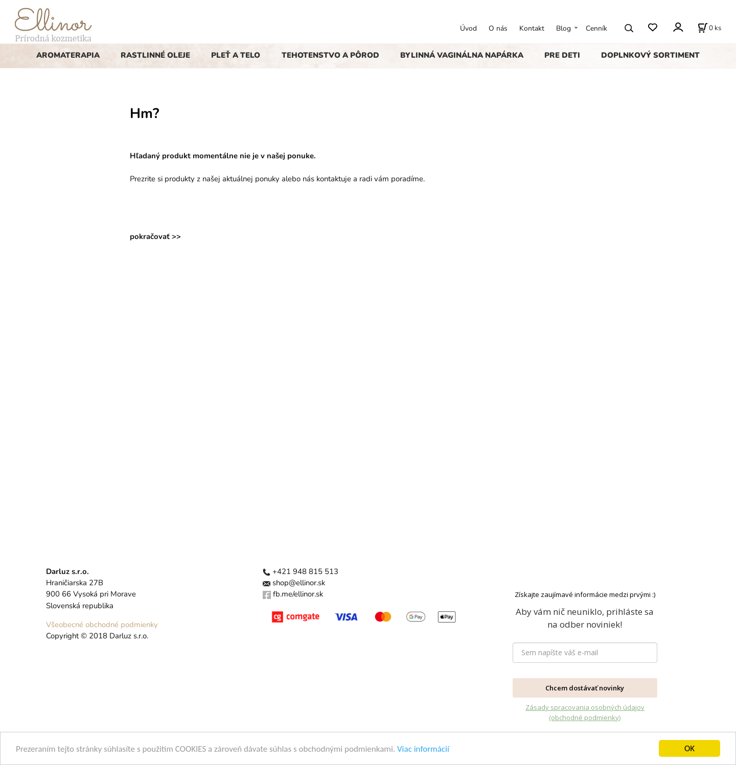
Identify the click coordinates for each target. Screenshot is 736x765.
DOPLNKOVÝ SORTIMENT (650, 55)
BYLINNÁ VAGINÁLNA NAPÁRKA (461, 55)
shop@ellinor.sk (298, 583)
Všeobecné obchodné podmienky (102, 624)
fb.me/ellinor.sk (298, 594)
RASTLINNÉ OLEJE (155, 55)
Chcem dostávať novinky (584, 687)
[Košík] (709, 28)
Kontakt (531, 28)
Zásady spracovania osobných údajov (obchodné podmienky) (585, 712)
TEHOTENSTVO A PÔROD (330, 55)
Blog (563, 28)
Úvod (468, 28)
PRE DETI (562, 55)
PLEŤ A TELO (235, 55)
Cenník (596, 28)
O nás (498, 28)
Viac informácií (423, 752)
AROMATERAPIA (68, 55)
